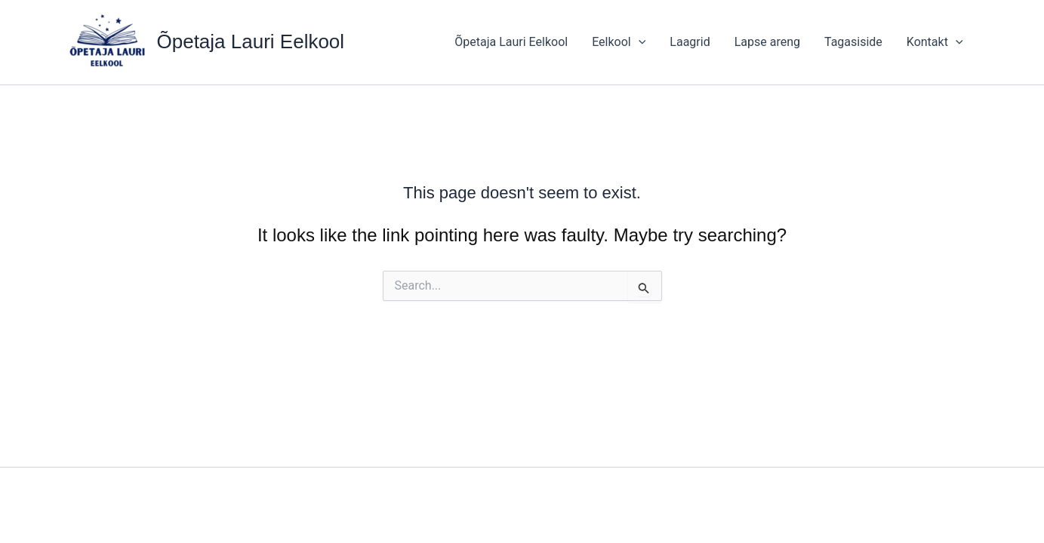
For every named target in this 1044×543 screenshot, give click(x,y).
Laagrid (690, 42)
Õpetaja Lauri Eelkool (251, 41)
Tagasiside (853, 42)
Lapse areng (767, 42)
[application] (638, 42)
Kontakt (935, 42)
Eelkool (618, 42)
